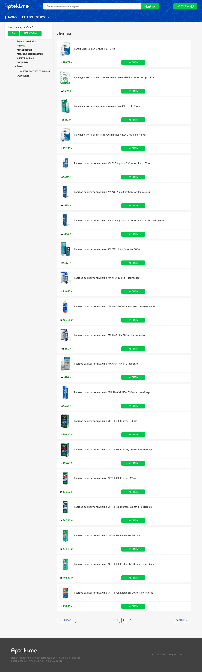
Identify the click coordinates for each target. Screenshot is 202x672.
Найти (149, 6)
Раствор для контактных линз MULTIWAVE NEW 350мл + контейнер (112, 392)
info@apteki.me (175, 655)
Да (13, 33)
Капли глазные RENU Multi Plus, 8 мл (94, 48)
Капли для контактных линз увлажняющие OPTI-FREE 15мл (107, 106)
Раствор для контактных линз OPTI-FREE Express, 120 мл (105, 421)
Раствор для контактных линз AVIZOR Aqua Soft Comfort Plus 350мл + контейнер (119, 220)
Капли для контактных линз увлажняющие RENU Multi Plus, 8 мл (110, 134)
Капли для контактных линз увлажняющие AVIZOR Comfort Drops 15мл (114, 77)
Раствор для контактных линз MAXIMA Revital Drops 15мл (106, 363)
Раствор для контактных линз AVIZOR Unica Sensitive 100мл (107, 249)
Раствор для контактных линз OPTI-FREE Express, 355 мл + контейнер (113, 506)
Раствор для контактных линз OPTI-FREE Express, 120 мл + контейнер (113, 449)
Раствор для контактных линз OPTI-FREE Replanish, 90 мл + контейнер (113, 592)
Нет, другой (30, 33)
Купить (133, 62)
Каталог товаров (34, 17)
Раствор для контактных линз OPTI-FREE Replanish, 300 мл (107, 535)
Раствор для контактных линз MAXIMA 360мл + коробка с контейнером (114, 306)
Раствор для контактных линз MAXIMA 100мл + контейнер (107, 277)
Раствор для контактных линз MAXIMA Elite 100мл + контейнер (109, 335)
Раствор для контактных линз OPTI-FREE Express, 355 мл (105, 478)
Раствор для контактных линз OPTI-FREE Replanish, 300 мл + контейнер (114, 564)
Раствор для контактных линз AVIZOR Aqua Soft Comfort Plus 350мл (112, 192)
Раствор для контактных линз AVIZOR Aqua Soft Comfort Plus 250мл (112, 163)
